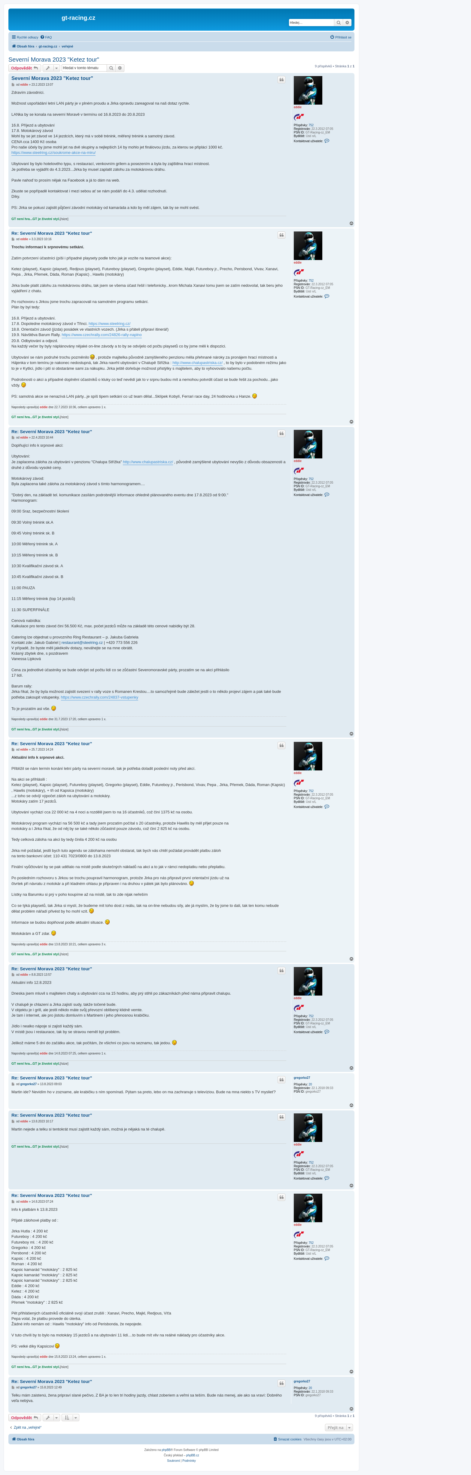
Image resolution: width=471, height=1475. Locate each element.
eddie (298, 107)
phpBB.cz (192, 1455)
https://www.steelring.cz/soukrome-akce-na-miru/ (53, 152)
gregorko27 (302, 1077)
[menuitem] (46, 37)
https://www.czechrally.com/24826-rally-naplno (101, 334)
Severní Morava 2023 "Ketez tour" (53, 59)
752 (311, 125)
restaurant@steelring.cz (82, 642)
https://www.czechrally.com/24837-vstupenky (99, 697)
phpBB (166, 1450)
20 (310, 1084)
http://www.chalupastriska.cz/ (197, 362)
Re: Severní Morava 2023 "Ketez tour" (51, 233)
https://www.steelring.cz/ (109, 323)
